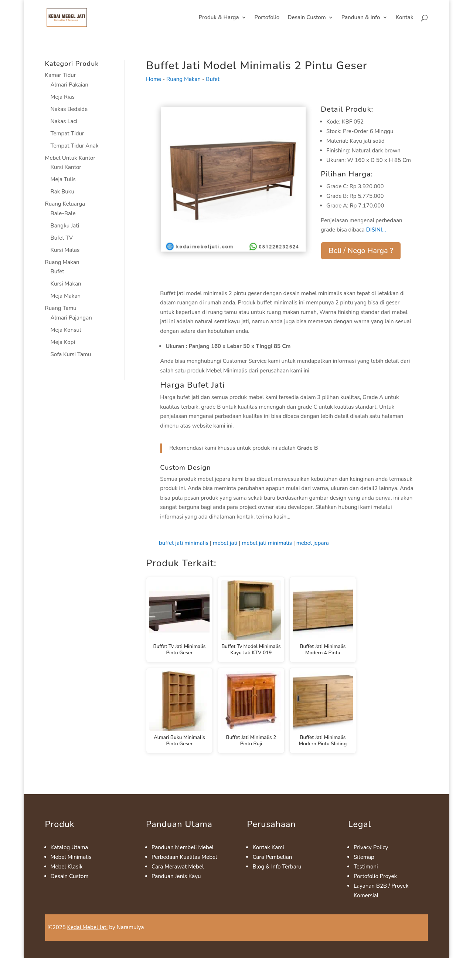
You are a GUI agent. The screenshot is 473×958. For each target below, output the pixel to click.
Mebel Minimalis (71, 857)
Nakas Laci (64, 121)
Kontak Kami (268, 847)
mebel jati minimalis (267, 543)
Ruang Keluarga (65, 204)
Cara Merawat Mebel (178, 866)
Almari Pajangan (71, 317)
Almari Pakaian (69, 84)
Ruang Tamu (60, 308)
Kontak (405, 18)
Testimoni (366, 866)
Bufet (57, 271)
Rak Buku (62, 191)
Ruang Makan (62, 262)
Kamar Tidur (60, 75)
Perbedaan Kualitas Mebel (184, 857)
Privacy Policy (371, 847)
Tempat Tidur (67, 133)
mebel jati (225, 543)
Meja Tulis (63, 179)
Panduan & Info (360, 18)
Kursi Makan (66, 283)
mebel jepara (312, 543)
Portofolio (267, 18)
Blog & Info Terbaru (276, 866)
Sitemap (364, 857)
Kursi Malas (65, 250)
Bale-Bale (63, 213)
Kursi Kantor (66, 167)
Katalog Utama (69, 847)
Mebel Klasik (67, 866)
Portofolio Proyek (375, 876)
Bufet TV (62, 238)
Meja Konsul (66, 330)
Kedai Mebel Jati (87, 927)
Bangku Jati (65, 225)
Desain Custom (306, 18)
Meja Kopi (63, 342)
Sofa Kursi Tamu (71, 354)
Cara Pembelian (272, 857)
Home (153, 79)
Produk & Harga (218, 18)
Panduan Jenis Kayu (176, 876)
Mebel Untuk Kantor (70, 158)
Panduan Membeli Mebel (183, 847)
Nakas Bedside (69, 109)
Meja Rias (63, 97)
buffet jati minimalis (183, 543)
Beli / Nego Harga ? (361, 251)
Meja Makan (66, 296)
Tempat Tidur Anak (75, 145)
